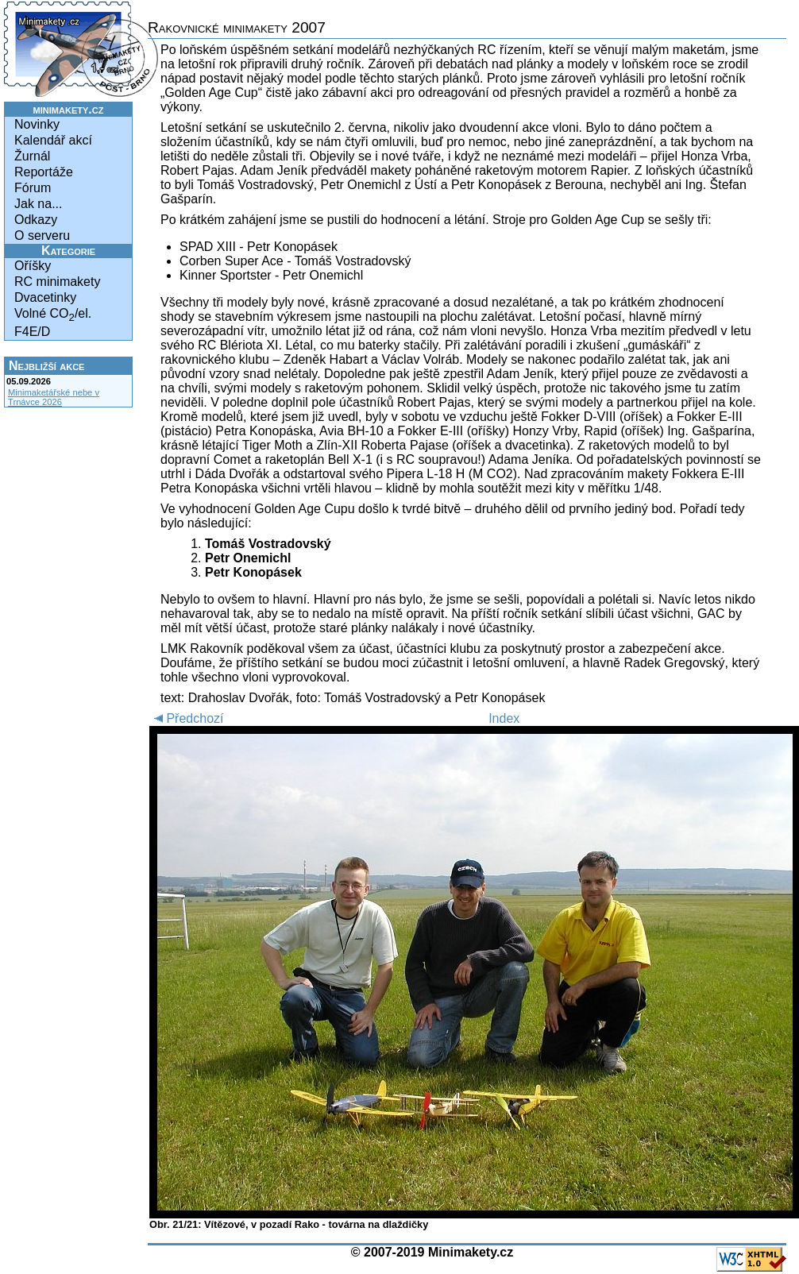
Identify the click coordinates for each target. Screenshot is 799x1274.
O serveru (42, 235)
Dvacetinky (45, 297)
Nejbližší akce (46, 366)
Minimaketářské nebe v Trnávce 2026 (53, 397)
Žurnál (32, 156)
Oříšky (32, 265)
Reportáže (43, 172)
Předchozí (186, 718)
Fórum (32, 188)
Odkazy (35, 219)
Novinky (37, 124)
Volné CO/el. (52, 315)
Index (503, 718)
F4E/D (32, 331)
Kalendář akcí (53, 140)
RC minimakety (57, 281)
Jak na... (38, 203)
